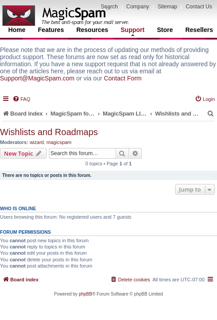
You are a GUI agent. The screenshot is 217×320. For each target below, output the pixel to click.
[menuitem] (21, 99)
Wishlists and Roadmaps (49, 132)
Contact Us (199, 7)
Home (16, 29)
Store (165, 29)
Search (109, 7)
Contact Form (123, 78)
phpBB (85, 294)
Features (51, 29)
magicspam (59, 142)
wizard (37, 142)
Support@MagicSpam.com (37, 78)
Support (133, 31)
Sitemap (167, 7)
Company (137, 7)
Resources (92, 29)
